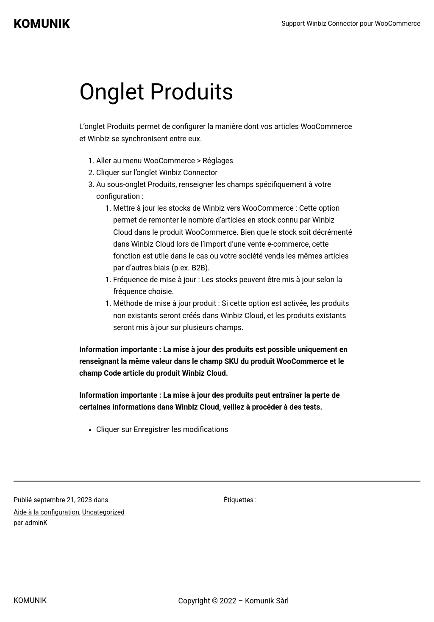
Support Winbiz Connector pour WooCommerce (350, 24)
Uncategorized (103, 512)
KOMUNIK (42, 24)
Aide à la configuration (46, 512)
